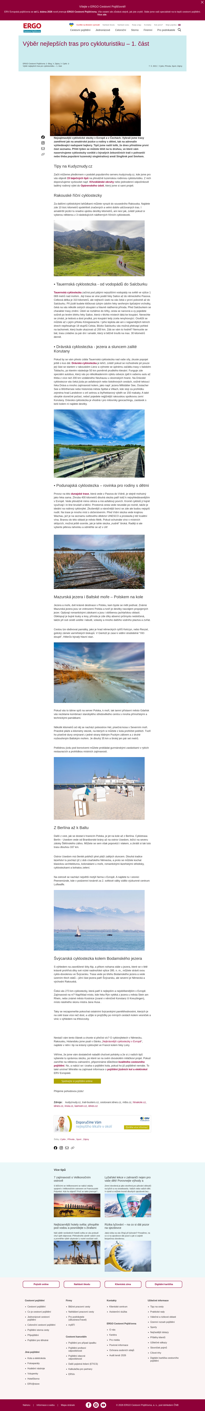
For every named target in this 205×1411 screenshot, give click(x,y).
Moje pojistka (171, 25)
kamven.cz (81, 1106)
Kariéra (113, 1335)
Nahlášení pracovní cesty (81, 1312)
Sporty (153, 1327)
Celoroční (120, 30)
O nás (112, 1330)
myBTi (71, 1325)
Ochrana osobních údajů (121, 1350)
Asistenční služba (118, 1312)
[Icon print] (43, 160)
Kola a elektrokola (36, 1358)
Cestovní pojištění (80, 30)
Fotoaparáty (33, 1363)
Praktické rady (157, 1312)
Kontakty (147, 25)
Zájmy (179, 66)
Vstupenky (32, 1373)
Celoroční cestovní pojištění (41, 1325)
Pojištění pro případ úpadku (82, 1343)
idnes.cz (58, 1106)
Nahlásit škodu (108, 25)
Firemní (148, 30)
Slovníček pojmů (158, 1347)
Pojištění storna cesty (38, 1330)
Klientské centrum (118, 1306)
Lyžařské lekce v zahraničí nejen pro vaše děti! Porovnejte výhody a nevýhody (128, 1180)
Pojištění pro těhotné (37, 1340)
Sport (174, 66)
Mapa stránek (68, 1405)
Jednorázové (103, 30)
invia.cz (69, 1106)
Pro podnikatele (166, 30)
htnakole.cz (139, 1102)
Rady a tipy (136, 25)
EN (179, 25)
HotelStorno (33, 1379)
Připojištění (33, 1335)
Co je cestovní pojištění (39, 1312)
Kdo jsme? (158, 25)
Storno (135, 30)
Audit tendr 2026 (117, 1355)
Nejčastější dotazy (159, 1332)
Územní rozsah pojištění (162, 1322)
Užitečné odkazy (158, 1342)
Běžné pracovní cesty (79, 1306)
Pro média (114, 1340)
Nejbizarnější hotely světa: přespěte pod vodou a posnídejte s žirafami (76, 1226)
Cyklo (161, 66)
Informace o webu (46, 1405)
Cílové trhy (155, 1353)
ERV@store (33, 1384)
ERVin (71, 1374)
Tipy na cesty (157, 1306)
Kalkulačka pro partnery (80, 1369)
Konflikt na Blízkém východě (88, 25)
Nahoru (26, 1405)
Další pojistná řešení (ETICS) (83, 1364)
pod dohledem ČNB (169, 1405)
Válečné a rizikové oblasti (163, 1317)
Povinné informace (118, 1345)
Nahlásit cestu (123, 25)
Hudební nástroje (36, 1368)
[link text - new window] (43, 137)
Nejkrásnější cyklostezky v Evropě (121, 1041)
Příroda (168, 66)
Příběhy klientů (157, 1337)
